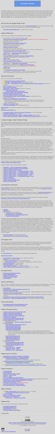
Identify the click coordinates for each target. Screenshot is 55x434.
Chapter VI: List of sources (9, 178)
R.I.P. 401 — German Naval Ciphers (13, 82)
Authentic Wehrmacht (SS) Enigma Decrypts (13, 319)
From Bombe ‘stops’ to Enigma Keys (14, 213)
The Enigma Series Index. (7, 255)
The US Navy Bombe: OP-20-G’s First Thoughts (14, 95)
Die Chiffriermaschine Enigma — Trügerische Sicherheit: (16, 357)
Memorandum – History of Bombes (11, 88)
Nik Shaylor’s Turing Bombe (9, 382)
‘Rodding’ (5, 209)
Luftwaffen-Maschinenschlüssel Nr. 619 (15, 342)
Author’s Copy (6, 53)
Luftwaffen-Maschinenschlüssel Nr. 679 (15, 345)
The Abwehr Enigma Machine (12, 216)
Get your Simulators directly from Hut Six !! (13, 377)
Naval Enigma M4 (7, 372)
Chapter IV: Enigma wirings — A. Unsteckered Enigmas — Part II (18, 172)
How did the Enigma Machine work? (11, 29)
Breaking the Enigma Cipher (44, 192)
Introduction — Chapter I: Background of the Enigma (15, 167)
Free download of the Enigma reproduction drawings (17, 392)
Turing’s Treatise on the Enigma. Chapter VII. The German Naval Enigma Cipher (21, 116)
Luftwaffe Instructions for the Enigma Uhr (15, 91)
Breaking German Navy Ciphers (10, 275)
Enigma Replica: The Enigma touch (11, 396)
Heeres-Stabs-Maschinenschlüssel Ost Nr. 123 (16, 324)
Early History (7, 86)
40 (13, 57)
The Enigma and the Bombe (7, 110)
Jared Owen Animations (31, 25)
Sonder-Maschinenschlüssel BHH (13, 328)
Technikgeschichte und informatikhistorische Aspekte (17, 362)
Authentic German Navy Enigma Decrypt (12, 314)
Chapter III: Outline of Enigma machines (12, 169)
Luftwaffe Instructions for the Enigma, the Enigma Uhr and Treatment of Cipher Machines (23, 297)
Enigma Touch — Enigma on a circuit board (15, 397)
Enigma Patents (6, 288)
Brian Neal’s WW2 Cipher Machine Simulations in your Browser (17, 378)
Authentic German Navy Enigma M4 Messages (13, 315)
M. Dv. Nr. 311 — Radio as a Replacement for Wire (14, 298)
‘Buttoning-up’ (6, 210)
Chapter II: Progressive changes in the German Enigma (15, 168)
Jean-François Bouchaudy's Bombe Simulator (13, 384)
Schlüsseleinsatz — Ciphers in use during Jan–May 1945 (18, 322)
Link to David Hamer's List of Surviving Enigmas (14, 305)
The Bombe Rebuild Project (9, 407)
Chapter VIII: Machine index (9, 181)
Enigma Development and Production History (15, 81)
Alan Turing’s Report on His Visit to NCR (12, 93)
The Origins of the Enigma (9, 105)
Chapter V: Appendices (8, 177)
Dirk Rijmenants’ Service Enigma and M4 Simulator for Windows (18, 380)
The (8, 394)
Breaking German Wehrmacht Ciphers (11, 273)
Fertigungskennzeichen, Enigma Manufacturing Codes (15, 304)
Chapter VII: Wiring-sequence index (11, 180)
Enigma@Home (7, 278)
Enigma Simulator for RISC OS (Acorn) (12, 381)
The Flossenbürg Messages (9, 274)
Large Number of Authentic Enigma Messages (13, 318)
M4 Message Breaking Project (10, 277)
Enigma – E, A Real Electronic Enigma (12, 395)
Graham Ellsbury (5, 107)
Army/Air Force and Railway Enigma (11, 373)
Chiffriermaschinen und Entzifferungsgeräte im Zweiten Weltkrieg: (18, 361)
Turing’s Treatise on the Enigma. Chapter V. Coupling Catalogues (18, 115)
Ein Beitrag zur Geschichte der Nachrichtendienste (17, 358)
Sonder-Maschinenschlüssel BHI (13, 329)
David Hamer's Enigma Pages (10, 406)
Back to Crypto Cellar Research (9, 431)
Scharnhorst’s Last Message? (9, 317)
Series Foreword (6, 253)
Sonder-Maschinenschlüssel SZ (13, 339)
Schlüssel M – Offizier (13, 348)
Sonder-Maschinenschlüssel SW (13, 336)
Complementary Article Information (19, 53)
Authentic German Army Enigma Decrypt (12, 313)
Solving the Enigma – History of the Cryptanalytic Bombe (16, 96)
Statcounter (27, 430)
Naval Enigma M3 (7, 371)
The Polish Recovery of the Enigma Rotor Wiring (17, 214)
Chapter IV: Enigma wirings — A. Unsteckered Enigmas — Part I (18, 171)
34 (13, 52)
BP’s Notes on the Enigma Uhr (10, 89)
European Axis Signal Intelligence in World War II (14, 98)
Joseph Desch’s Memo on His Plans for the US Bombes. (15, 92)
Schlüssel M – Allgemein (13, 347)
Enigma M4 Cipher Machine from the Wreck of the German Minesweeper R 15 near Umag (25, 365)
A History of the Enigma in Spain (10, 103)
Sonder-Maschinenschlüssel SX (13, 337)
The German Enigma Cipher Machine (11, 410)
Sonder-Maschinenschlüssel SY (13, 338)
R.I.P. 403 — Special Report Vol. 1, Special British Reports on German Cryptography (24, 83)
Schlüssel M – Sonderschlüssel (14, 350)
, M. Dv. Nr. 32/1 (16, 289)
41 (13, 62)
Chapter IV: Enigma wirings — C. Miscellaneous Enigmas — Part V (18, 176)
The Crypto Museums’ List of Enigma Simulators (14, 385)
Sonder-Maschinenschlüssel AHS (13, 325)
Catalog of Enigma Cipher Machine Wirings (11, 162)
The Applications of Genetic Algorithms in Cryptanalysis (16, 356)
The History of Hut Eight (9, 113)
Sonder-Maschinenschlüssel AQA (13, 327)
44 (13, 66)
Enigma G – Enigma (9, 375)
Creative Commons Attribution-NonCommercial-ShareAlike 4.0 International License (27, 422)
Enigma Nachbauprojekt (10, 391)
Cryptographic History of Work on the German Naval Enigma (17, 112)
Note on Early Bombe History (10, 87)
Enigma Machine (7, 408)
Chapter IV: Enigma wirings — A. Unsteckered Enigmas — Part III (18, 173)
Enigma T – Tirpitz (7, 376)
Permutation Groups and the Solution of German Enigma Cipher (15, 198)
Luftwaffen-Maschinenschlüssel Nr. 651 (15, 343)
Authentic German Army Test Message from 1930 (14, 311)
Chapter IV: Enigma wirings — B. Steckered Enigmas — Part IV (17, 174)
